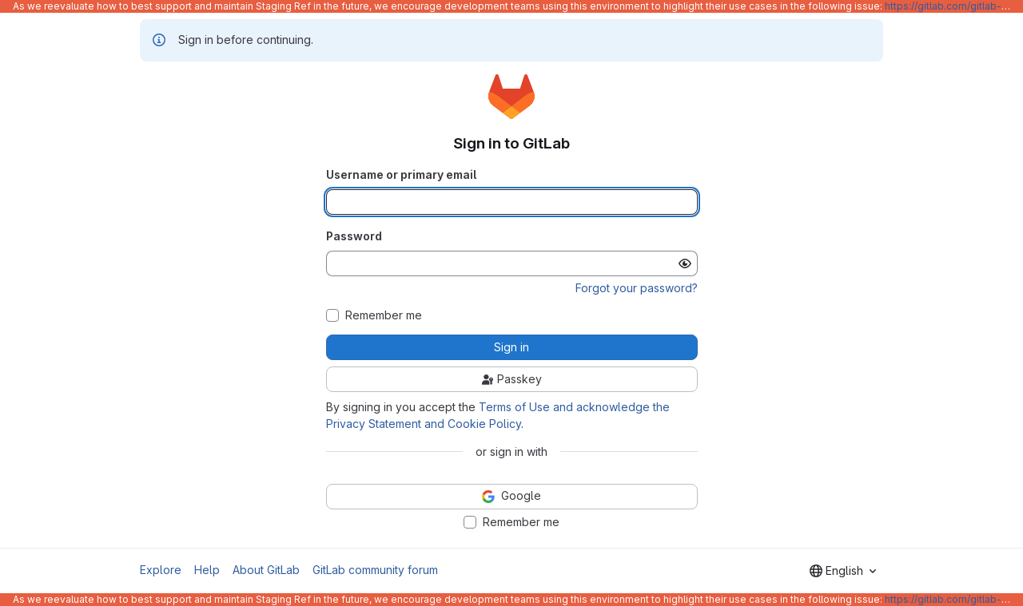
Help (207, 569)
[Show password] (685, 263)
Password (354, 236)
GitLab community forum (375, 569)
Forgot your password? (636, 288)
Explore (160, 569)
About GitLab (266, 569)
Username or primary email (401, 174)
